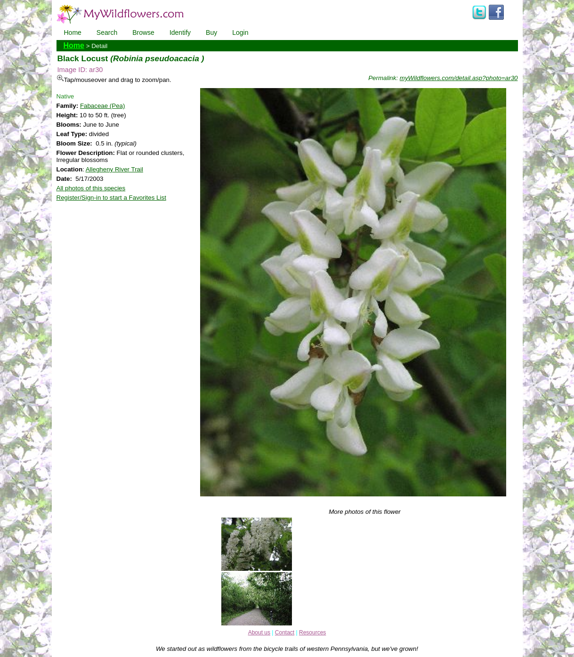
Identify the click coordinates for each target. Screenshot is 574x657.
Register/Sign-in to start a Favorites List (111, 197)
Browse (143, 32)
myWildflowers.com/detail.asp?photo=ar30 (459, 77)
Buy (211, 32)
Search (107, 32)
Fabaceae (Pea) (102, 105)
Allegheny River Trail (114, 169)
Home (72, 32)
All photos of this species (91, 188)
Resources (312, 632)
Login (240, 32)
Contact (284, 632)
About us (259, 632)
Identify (180, 32)
